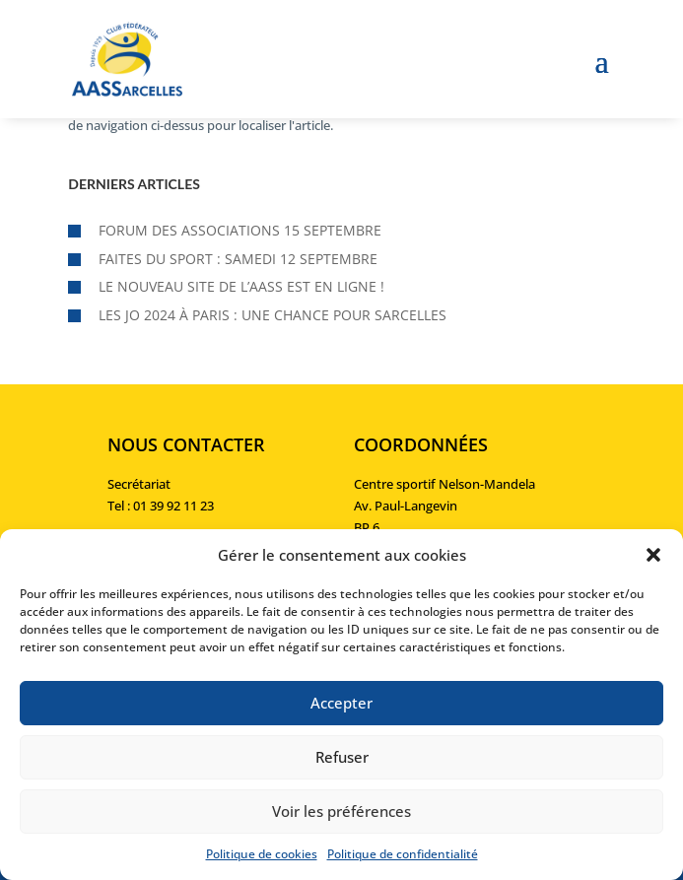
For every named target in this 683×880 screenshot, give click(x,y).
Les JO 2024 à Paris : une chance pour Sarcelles (272, 314)
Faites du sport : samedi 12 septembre (238, 258)
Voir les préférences (341, 811)
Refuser (342, 757)
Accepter (341, 702)
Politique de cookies (261, 854)
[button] (653, 555)
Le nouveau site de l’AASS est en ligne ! (241, 286)
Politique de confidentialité (402, 854)
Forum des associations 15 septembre (240, 230)
